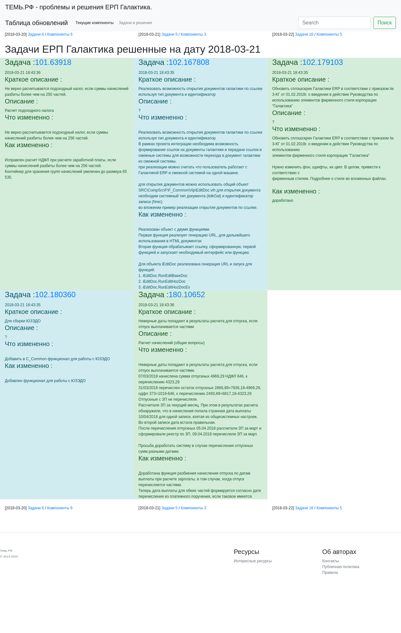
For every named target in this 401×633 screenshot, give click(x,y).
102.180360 (55, 294)
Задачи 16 (304, 34)
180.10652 (187, 294)
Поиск (385, 22)
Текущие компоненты (94, 23)
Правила (330, 572)
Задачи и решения (135, 23)
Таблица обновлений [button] (36, 22)
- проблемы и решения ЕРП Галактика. (78, 7)
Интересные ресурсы (253, 561)
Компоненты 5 (329, 34)
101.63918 (53, 62)
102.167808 (189, 62)
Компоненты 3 (193, 34)
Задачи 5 (169, 34)
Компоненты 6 (60, 34)
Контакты (330, 561)
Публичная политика (340, 567)
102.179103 (322, 62)
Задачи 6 (36, 34)
